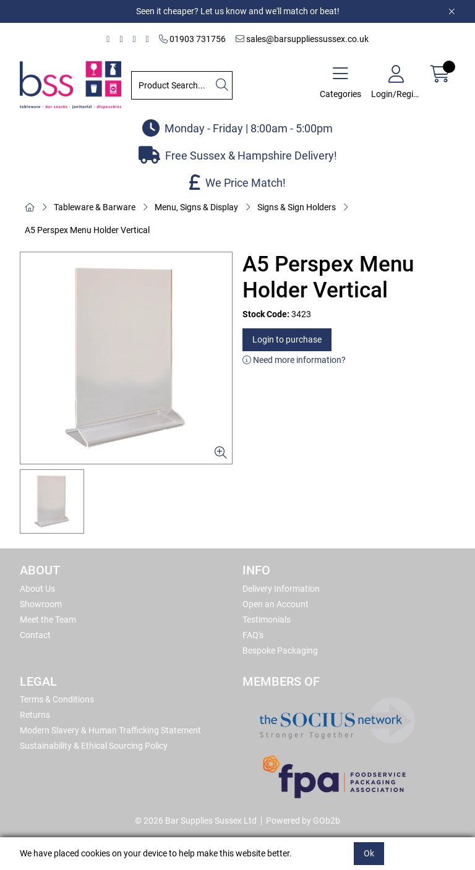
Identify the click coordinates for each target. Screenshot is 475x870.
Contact (35, 635)
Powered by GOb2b (303, 820)
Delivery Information (281, 589)
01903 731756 (192, 39)
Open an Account (275, 604)
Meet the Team (48, 620)
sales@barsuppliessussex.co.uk (302, 39)
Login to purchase (287, 339)
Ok (369, 853)
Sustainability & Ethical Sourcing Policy (94, 746)
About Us (37, 589)
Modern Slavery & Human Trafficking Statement (110, 730)
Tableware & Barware (94, 207)
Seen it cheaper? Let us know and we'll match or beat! (238, 11)
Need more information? (294, 360)
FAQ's (252, 635)
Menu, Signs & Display (196, 207)
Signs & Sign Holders (296, 207)
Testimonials (266, 620)
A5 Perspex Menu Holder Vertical (87, 230)
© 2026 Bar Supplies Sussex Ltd (196, 820)
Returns (35, 715)
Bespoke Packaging (280, 650)
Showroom (41, 604)
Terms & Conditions (57, 699)
